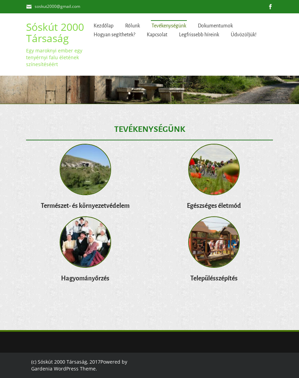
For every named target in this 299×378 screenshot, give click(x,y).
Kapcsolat (157, 35)
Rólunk (132, 26)
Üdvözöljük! (243, 35)
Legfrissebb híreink (199, 35)
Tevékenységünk (169, 26)
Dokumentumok (215, 26)
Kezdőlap (103, 26)
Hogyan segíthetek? (114, 35)
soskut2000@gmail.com (57, 6)
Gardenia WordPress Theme (63, 368)
